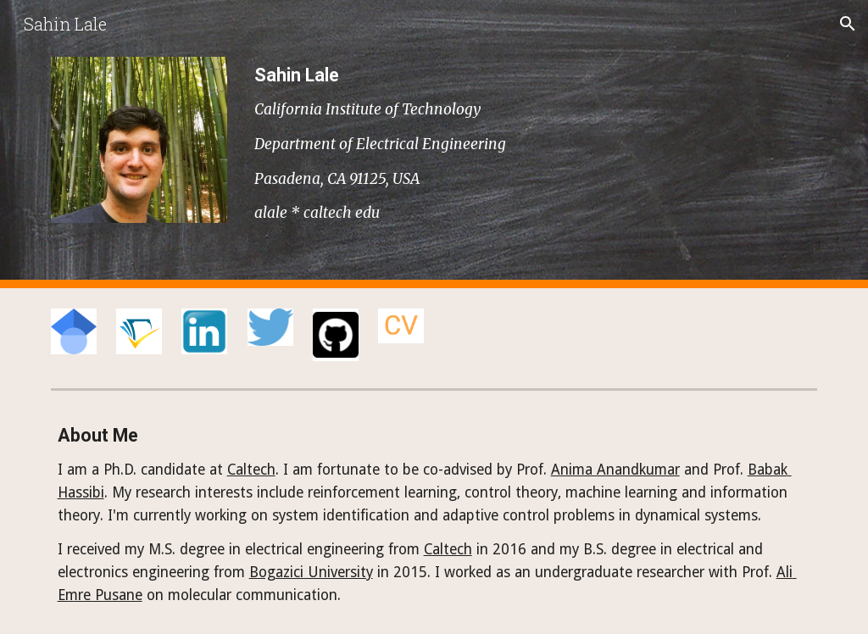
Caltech (251, 469)
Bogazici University (311, 572)
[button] (847, 23)
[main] (533, 144)
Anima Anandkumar (615, 469)
